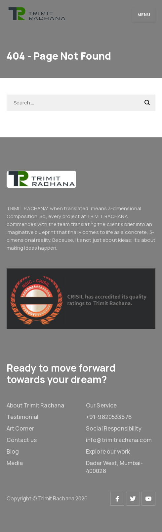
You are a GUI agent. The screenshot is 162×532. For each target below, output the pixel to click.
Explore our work (108, 451)
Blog (13, 451)
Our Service (101, 405)
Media (15, 463)
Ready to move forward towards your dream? (61, 373)
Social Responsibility (114, 428)
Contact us (22, 440)
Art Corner (20, 428)
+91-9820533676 (109, 417)
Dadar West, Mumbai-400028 (114, 467)
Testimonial (22, 417)
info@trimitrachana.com (119, 440)
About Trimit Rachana (35, 405)
